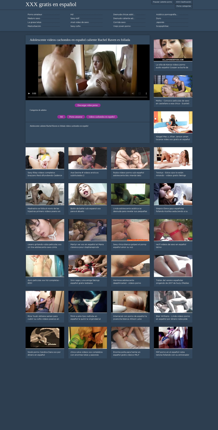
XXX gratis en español (51, 4)
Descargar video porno (87, 105)
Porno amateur (75, 117)
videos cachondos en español (102, 117)
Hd (61, 117)
